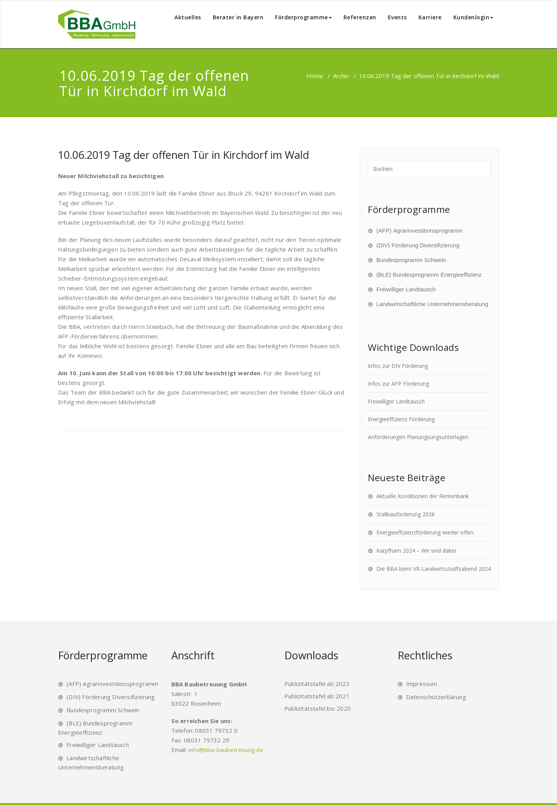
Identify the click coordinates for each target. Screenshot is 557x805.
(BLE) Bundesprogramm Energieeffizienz (429, 274)
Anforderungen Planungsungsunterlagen (418, 437)
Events (397, 17)
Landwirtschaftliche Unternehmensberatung (432, 304)
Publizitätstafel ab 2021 (317, 696)
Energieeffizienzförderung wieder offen (424, 532)
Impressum (421, 684)
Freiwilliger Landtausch (406, 289)
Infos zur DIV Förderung (398, 365)
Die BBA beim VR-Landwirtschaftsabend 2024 (433, 568)
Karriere (430, 17)
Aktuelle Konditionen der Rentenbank (422, 496)
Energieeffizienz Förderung (401, 419)
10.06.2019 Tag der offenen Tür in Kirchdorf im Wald (183, 155)
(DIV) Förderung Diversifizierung (418, 245)
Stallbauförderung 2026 (405, 514)
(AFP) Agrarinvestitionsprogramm (419, 230)
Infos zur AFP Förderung (398, 383)
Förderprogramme (303, 17)
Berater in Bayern (238, 17)
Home (314, 76)
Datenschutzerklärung (436, 697)
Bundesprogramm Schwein (411, 260)
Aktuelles (187, 17)
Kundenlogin (473, 17)
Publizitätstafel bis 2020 (317, 708)
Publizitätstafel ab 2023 (317, 684)
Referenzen (359, 17)
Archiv (341, 76)
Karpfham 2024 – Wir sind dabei (416, 550)
